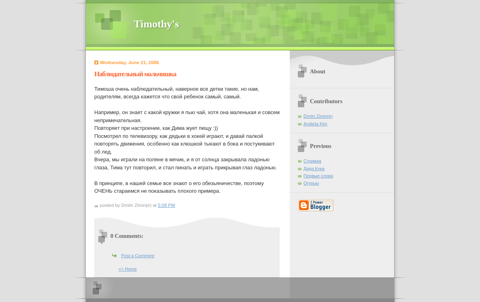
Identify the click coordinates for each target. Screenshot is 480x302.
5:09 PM (166, 205)
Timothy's (156, 24)
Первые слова (318, 175)
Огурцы (311, 183)
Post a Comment (137, 255)
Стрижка (312, 160)
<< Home (127, 269)
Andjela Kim (315, 123)
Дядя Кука (313, 168)
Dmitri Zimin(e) (317, 116)
